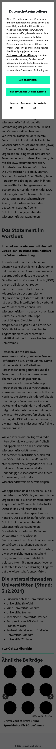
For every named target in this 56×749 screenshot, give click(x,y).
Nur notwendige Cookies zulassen (28, 92)
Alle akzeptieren (28, 80)
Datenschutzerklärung (21, 55)
